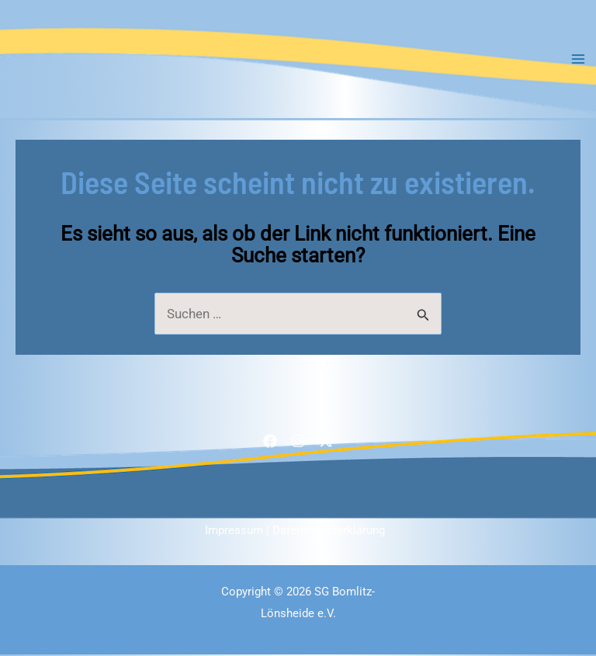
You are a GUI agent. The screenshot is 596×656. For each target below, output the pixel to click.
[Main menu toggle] (579, 60)
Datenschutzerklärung (328, 532)
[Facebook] (270, 442)
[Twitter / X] (326, 442)
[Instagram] (298, 442)
